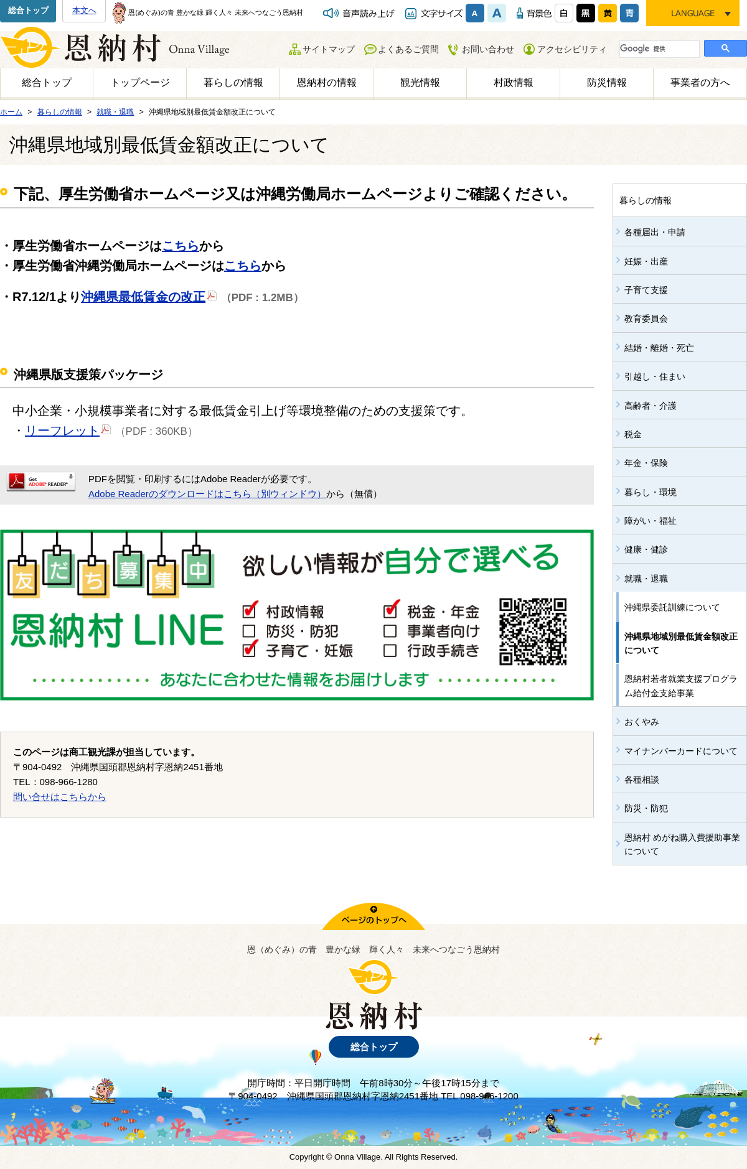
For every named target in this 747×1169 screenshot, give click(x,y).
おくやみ (641, 722)
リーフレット (68, 429)
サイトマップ (329, 49)
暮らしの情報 (233, 82)
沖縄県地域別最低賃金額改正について (681, 643)
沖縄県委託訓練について (672, 607)
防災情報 (607, 82)
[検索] (658, 48)
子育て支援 (646, 290)
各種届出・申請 (654, 232)
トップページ (140, 82)
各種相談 (641, 780)
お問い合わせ (488, 49)
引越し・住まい (654, 376)
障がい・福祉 (650, 521)
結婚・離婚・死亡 (659, 348)
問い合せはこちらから (59, 796)
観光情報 (420, 82)
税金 (633, 434)
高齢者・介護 (650, 406)
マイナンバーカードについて (681, 751)
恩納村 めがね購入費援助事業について (682, 844)
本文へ (84, 10)
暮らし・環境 (650, 492)
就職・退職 (646, 579)
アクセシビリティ (572, 49)
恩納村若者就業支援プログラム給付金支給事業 (681, 685)
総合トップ (28, 10)
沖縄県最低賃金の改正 (149, 296)
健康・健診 (646, 549)
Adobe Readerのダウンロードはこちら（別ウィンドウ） (207, 493)
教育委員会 (646, 319)
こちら (180, 246)
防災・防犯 (646, 808)
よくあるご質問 (408, 49)
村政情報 (513, 82)
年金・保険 (646, 463)
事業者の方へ (700, 82)
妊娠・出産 (646, 261)
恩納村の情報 (327, 82)
